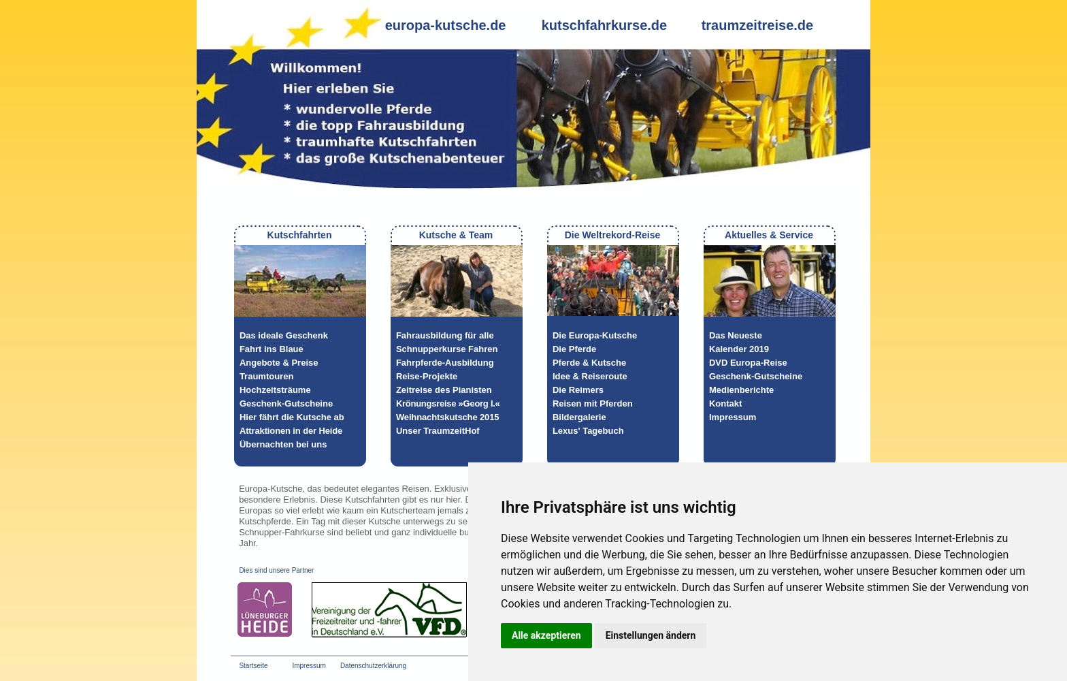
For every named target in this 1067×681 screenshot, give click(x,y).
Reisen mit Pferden (593, 403)
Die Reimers (578, 390)
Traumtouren (266, 376)
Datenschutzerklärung (373, 665)
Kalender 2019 (739, 349)
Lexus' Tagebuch (588, 431)
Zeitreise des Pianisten (444, 390)
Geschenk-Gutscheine (286, 403)
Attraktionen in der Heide (291, 431)
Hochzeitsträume (275, 390)
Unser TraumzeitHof (438, 431)
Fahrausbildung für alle (445, 335)
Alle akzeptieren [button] (546, 635)
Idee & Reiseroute (590, 376)
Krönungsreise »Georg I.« (448, 403)
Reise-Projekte (426, 376)
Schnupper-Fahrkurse (282, 532)
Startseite (253, 665)
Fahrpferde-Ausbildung (445, 363)
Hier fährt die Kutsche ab (292, 417)
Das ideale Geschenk (284, 335)
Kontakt (725, 403)
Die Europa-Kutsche (595, 335)
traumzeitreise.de (758, 25)
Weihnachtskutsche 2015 (447, 417)
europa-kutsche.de (445, 25)
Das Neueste (735, 335)
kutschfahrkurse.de (605, 25)
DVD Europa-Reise (748, 363)
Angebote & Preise (279, 363)
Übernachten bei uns (283, 444)
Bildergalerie (579, 417)
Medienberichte (741, 390)
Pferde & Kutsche (589, 363)
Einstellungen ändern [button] (651, 635)
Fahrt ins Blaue (271, 349)
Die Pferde (574, 349)
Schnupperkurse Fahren (447, 349)
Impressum (732, 417)
